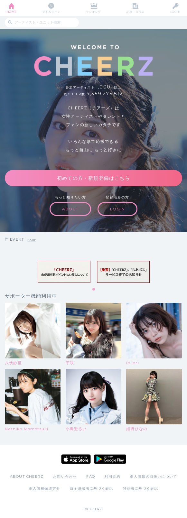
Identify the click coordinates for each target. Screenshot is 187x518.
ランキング (93, 12)
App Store (76, 459)
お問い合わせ (65, 476)
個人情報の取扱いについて (153, 476)
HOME (11, 12)
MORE (31, 240)
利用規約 (112, 476)
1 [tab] (94, 289)
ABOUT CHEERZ (26, 476)
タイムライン (51, 12)
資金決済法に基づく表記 (91, 488)
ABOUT (70, 209)
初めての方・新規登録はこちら (93, 178)
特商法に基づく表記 (140, 488)
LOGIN (175, 12)
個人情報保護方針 (45, 488)
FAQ (90, 476)
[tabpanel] (64, 272)
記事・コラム (135, 12)
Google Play (110, 459)
